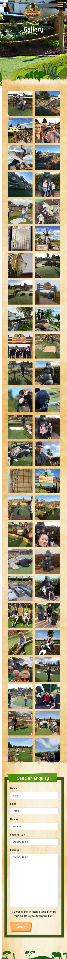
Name (13, 788)
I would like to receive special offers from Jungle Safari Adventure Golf (35, 914)
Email (13, 804)
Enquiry (14, 850)
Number (14, 819)
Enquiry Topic (17, 834)
